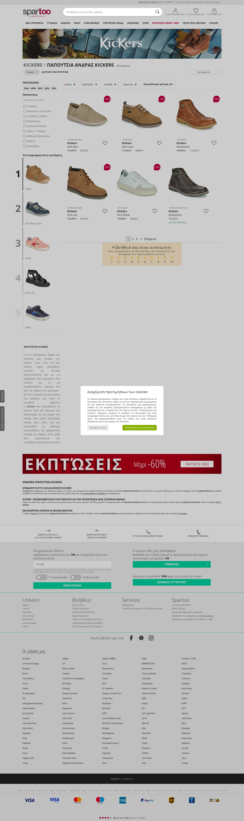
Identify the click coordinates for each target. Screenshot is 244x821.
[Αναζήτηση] (157, 12)
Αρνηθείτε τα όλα (98, 427)
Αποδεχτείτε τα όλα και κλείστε (139, 427)
